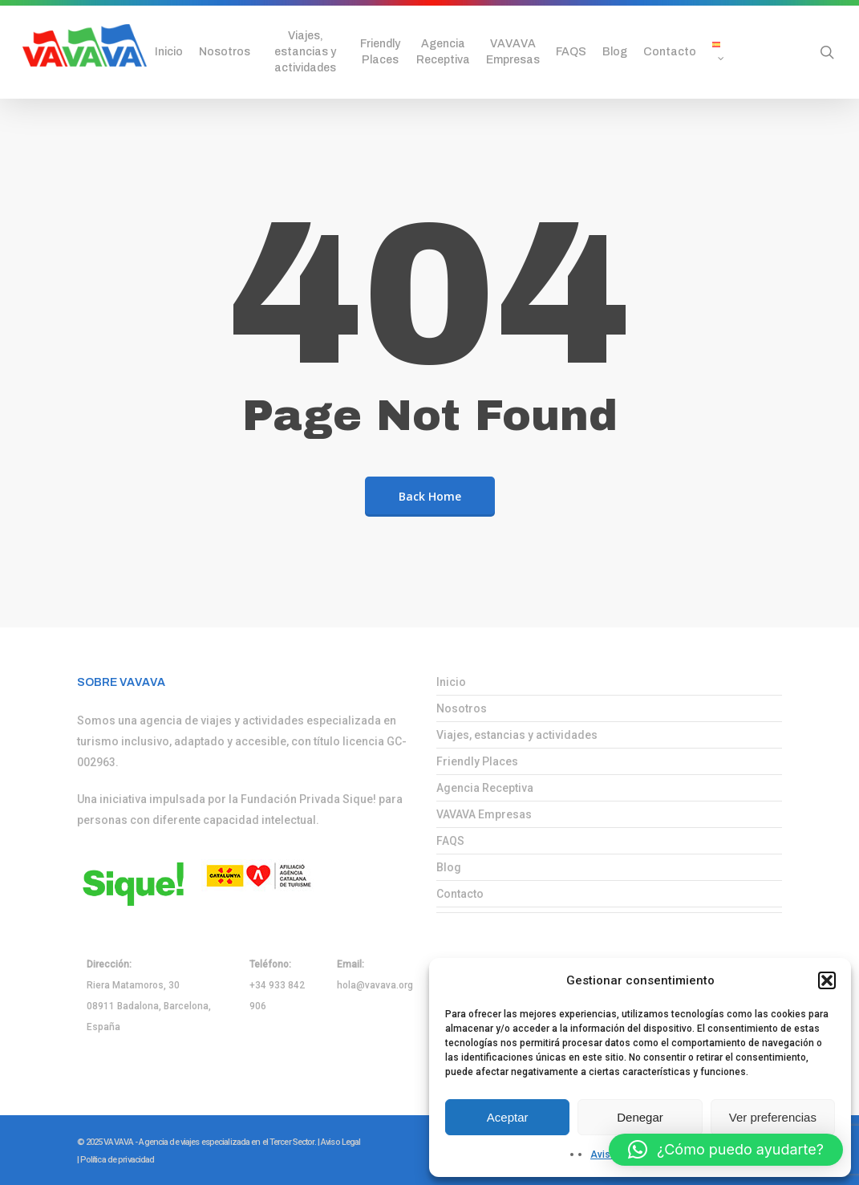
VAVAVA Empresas (484, 814)
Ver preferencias (772, 1117)
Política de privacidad (117, 1160)
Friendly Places (477, 761)
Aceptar (508, 1117)
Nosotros (461, 708)
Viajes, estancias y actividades (517, 734)
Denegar (640, 1117)
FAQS (450, 840)
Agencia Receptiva (484, 787)
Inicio (451, 682)
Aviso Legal (340, 1142)
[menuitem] (723, 52)
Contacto (460, 893)
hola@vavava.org (375, 985)
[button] (827, 980)
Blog (448, 867)
